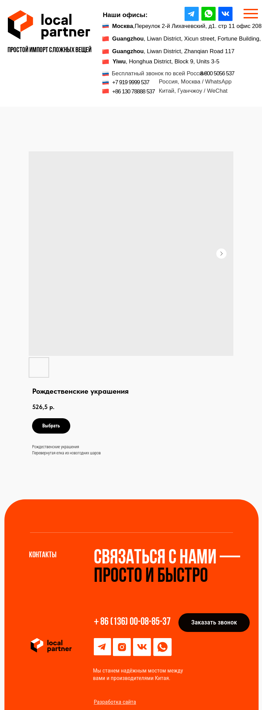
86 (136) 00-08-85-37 (135, 622)
